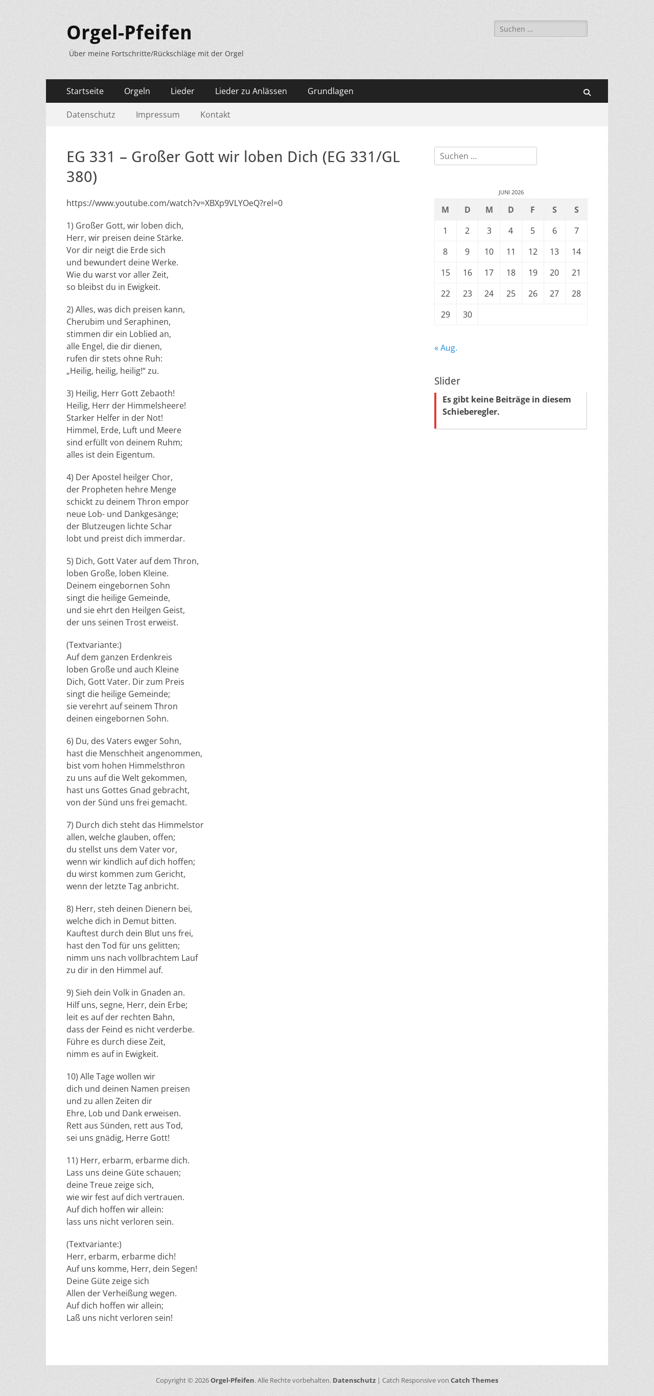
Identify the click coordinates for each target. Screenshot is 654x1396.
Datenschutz (90, 114)
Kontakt (215, 114)
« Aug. (445, 347)
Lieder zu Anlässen (251, 91)
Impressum (158, 114)
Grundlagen (331, 91)
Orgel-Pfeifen (129, 32)
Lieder (183, 91)
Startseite (85, 91)
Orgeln (137, 91)
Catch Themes (474, 1380)
